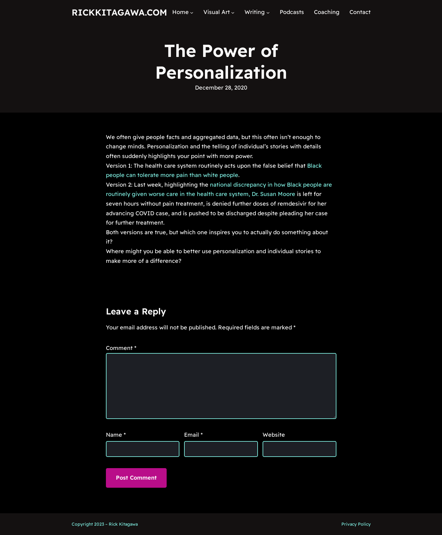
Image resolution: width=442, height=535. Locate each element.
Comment (121, 347)
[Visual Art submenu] (233, 12)
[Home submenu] (191, 12)
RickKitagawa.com (119, 12)
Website (274, 434)
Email (193, 434)
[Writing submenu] (268, 12)
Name (116, 434)
